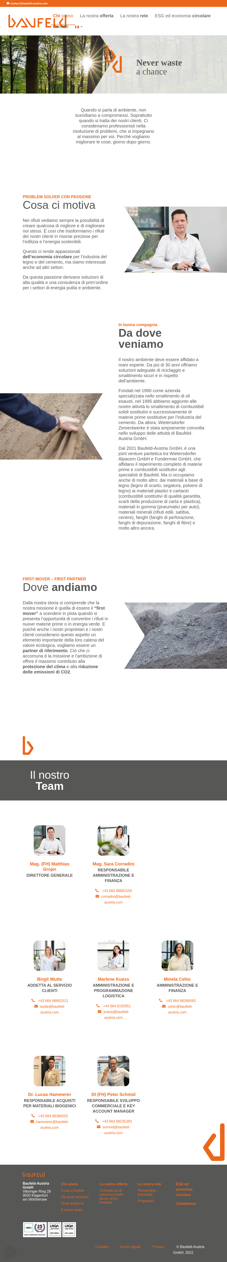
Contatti (60, 27)
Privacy (158, 1247)
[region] (113, 59)
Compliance (186, 1203)
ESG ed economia (183, 16)
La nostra (97, 16)
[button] (10, 1252)
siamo (63, 16)
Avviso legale (130, 1247)
